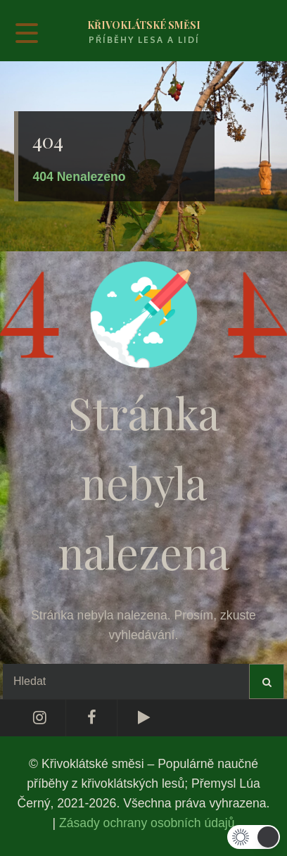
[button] (253, 837)
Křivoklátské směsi (143, 25)
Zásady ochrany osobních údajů (146, 823)
